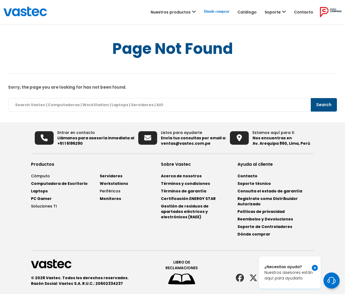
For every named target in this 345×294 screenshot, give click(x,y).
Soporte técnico (254, 183)
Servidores (111, 176)
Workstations (114, 183)
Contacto (303, 12)
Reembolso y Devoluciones (265, 219)
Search (324, 105)
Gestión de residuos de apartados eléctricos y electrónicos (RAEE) (185, 211)
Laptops (39, 191)
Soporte (273, 12)
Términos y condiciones (185, 183)
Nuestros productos (171, 12)
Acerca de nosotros (181, 176)
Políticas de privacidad (261, 211)
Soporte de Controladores (264, 226)
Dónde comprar (217, 11)
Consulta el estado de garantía (269, 191)
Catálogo (247, 12)
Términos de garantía (183, 191)
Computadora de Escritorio (59, 183)
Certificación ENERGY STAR (188, 198)
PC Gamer (41, 198)
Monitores (110, 198)
